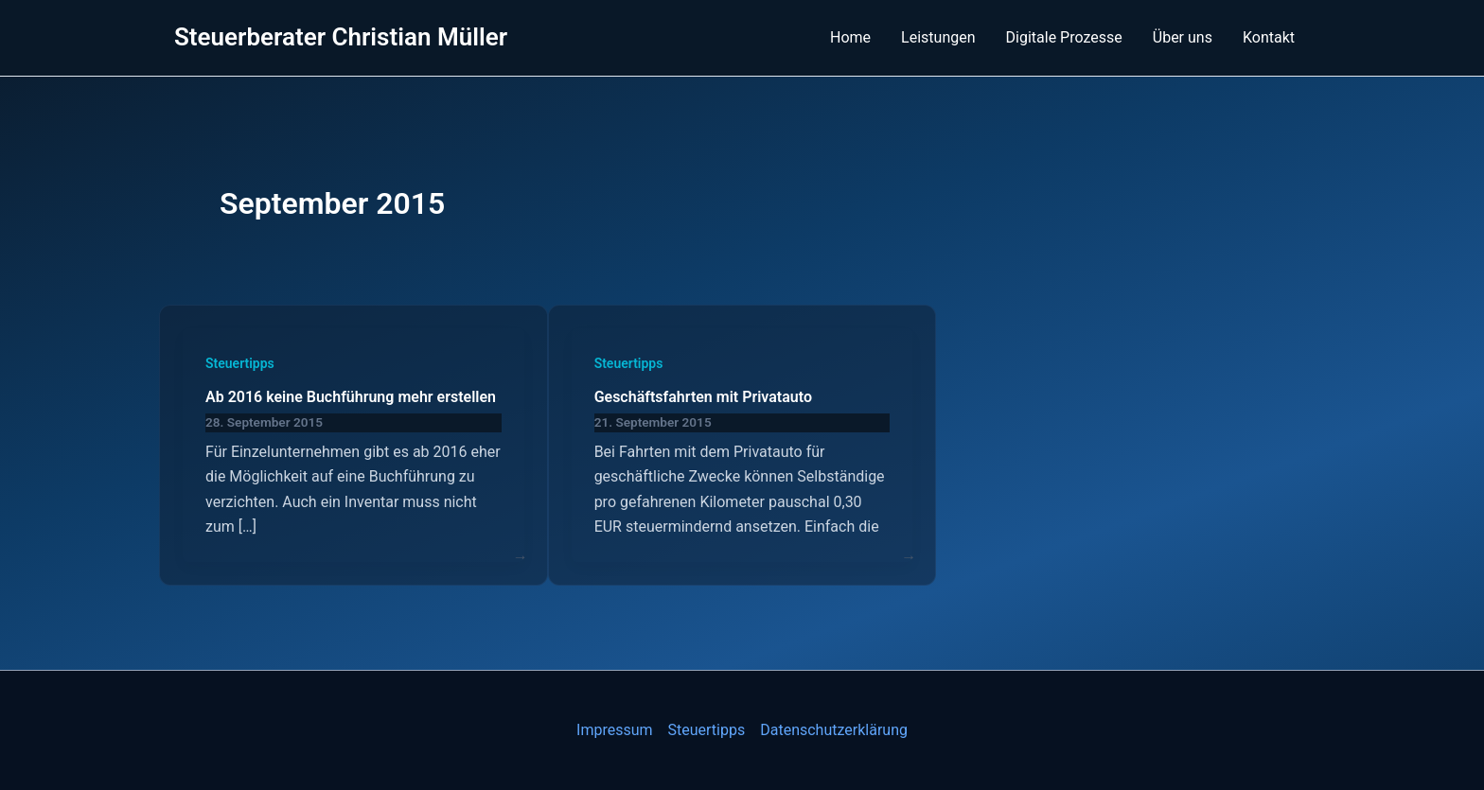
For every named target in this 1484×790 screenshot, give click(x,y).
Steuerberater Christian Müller (340, 37)
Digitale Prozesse (1064, 37)
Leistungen (938, 37)
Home (850, 37)
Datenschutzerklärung (834, 730)
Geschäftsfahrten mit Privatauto (703, 397)
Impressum (614, 730)
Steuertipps (239, 363)
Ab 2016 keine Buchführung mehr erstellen (350, 397)
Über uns (1182, 37)
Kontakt (1269, 37)
